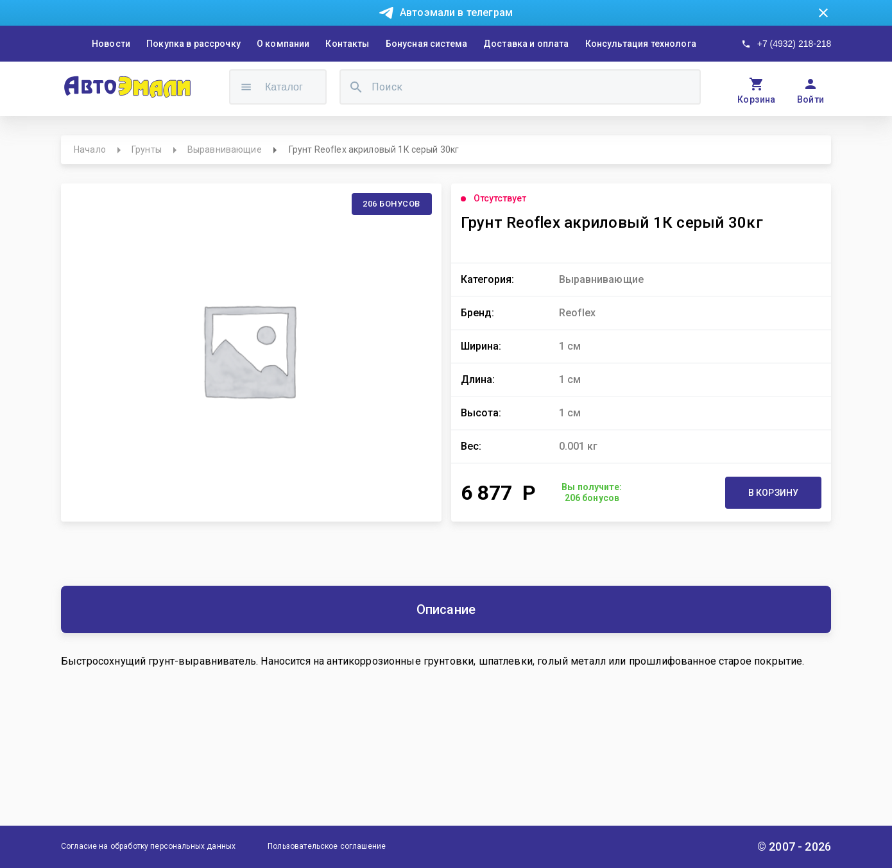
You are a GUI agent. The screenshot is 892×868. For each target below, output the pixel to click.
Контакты (347, 43)
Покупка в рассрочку (193, 43)
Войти (811, 99)
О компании (283, 43)
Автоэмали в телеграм (456, 12)
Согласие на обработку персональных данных (148, 846)
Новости (111, 43)
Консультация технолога (640, 43)
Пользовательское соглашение (327, 846)
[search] (356, 87)
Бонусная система (426, 43)
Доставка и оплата (526, 43)
